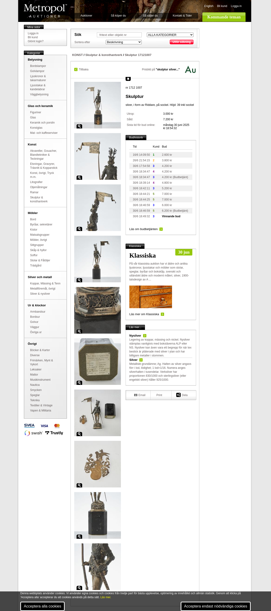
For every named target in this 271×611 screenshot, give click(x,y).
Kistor (33, 229)
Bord (33, 219)
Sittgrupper (37, 245)
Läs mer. (105, 597)
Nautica (35, 385)
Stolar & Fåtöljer (40, 260)
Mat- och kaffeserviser (44, 133)
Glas (33, 117)
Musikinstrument (40, 379)
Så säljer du (150, 15)
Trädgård (35, 265)
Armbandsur (37, 311)
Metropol (45, 11)
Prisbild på (161, 69)
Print (159, 395)
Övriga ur (36, 332)
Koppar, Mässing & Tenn (45, 283)
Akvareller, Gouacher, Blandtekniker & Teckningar (43, 154)
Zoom (79, 126)
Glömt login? (35, 41)
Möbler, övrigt (38, 240)
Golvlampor (37, 71)
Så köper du (118, 15)
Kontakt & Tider (182, 15)
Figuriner (35, 112)
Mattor (34, 374)
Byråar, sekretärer (41, 224)
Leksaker (36, 369)
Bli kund (222, 6)
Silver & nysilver (40, 293)
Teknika (35, 400)
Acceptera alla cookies (42, 606)
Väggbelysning (39, 94)
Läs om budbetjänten (143, 229)
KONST (77, 55)
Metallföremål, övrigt (42, 288)
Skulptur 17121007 (138, 55)
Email (139, 395)
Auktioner (86, 15)
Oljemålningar (38, 187)
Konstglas (36, 127)
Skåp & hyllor (38, 250)
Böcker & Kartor (40, 350)
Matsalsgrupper (39, 234)
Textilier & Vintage (41, 405)
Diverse (35, 355)
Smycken (36, 390)
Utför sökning (181, 42)
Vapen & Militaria (40, 410)
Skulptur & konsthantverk (103, 55)
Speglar (35, 395)
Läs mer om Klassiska (144, 314)
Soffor (34, 255)
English (208, 6)
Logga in (236, 6)
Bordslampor (38, 66)
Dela (182, 395)
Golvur (34, 322)
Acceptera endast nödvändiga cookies (215, 606)
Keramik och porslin (42, 122)
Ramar (34, 192)
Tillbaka (83, 69)
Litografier (36, 182)
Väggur (34, 327)
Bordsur (35, 316)
